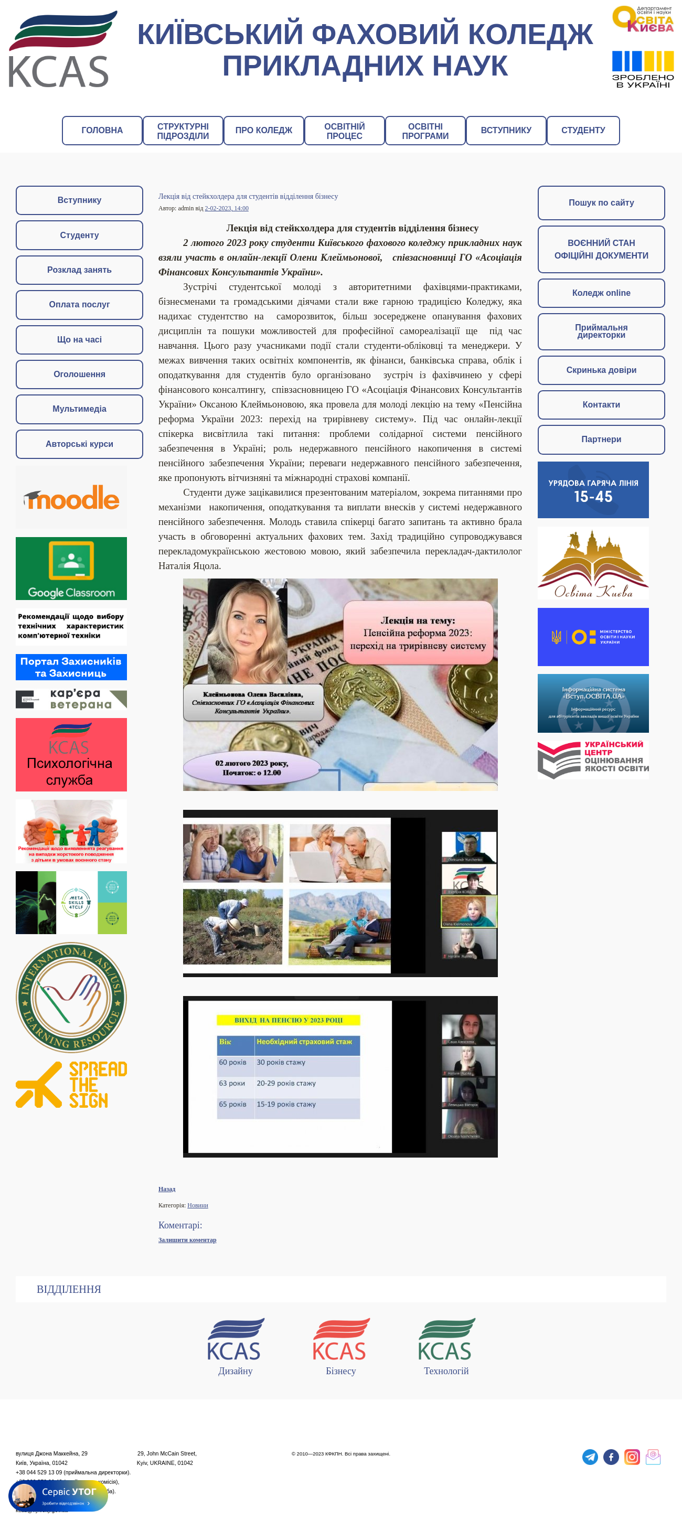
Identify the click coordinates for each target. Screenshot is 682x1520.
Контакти (602, 404)
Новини (197, 1205)
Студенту (79, 235)
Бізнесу (341, 1344)
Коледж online (601, 292)
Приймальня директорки (601, 331)
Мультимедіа (79, 408)
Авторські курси (79, 444)
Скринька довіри (602, 370)
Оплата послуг (79, 304)
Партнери (602, 439)
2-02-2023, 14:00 (227, 208)
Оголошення (79, 374)
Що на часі (79, 339)
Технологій (446, 1344)
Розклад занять (79, 269)
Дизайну (235, 1344)
